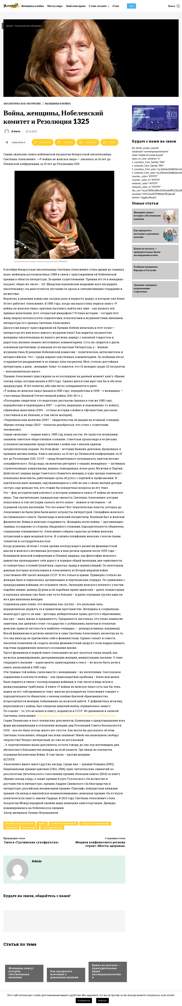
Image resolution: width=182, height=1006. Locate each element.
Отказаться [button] (84, 1000)
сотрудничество (52, 827)
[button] (174, 6)
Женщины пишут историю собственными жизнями (21, 973)
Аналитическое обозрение (28, 25)
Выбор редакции (18, 962)
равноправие (30, 827)
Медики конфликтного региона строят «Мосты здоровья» (100, 844)
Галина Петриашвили (63, 823)
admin (15, 131)
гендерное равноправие (95, 823)
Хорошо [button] (102, 1000)
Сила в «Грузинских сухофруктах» (31, 842)
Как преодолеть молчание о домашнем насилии (64, 975)
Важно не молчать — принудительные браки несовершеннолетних (146, 250)
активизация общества (19, 823)
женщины (11, 827)
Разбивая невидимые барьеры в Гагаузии (145, 267)
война (42, 823)
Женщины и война (58, 103)
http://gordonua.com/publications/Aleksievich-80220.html (76, 715)
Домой (9, 25)
